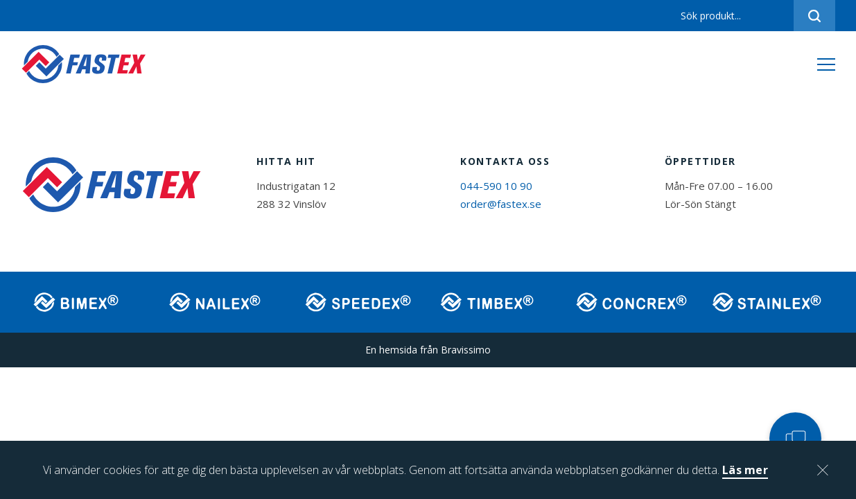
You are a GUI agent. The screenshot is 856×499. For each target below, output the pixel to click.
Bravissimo (466, 349)
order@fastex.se (500, 204)
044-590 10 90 (496, 186)
